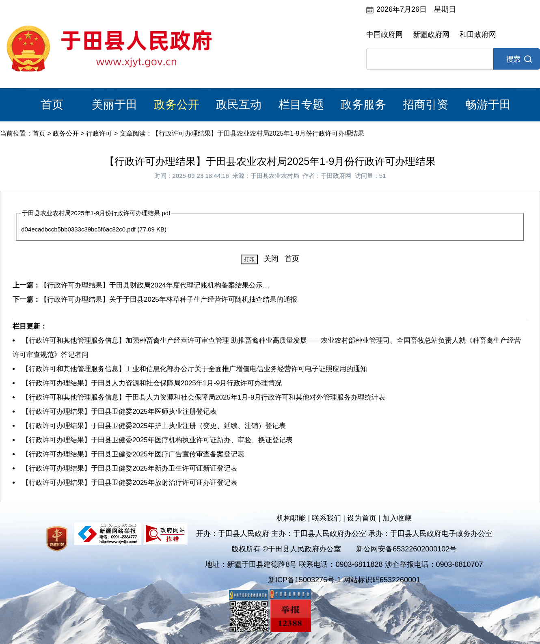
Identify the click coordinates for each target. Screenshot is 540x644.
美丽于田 (114, 104)
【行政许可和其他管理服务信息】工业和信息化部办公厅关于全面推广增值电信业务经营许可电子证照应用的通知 (194, 369)
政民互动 (238, 104)
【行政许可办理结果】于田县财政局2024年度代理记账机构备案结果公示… (155, 285)
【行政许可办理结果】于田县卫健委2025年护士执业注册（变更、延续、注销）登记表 (154, 426)
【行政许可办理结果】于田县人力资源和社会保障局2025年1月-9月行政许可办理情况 (152, 383)
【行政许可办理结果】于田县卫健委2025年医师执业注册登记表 (119, 411)
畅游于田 (488, 104)
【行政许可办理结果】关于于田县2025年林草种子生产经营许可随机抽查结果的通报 (168, 299)
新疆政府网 (431, 34)
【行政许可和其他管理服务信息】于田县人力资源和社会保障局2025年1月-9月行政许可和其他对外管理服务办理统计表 (203, 397)
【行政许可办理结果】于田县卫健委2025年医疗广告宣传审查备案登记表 (133, 454)
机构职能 (291, 518)
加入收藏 (397, 518)
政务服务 (363, 104)
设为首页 (361, 518)
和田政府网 (478, 34)
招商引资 (425, 104)
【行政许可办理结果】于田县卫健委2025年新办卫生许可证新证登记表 (130, 468)
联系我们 (326, 518)
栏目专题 (301, 104)
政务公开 (176, 104)
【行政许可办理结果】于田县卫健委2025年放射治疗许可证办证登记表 (130, 482)
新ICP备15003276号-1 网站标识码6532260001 (344, 580)
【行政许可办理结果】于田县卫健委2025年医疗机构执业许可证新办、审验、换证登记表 (157, 440)
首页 (52, 104)
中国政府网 (384, 34)
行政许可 (99, 133)
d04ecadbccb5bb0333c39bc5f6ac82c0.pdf (78, 229)
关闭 (271, 259)
